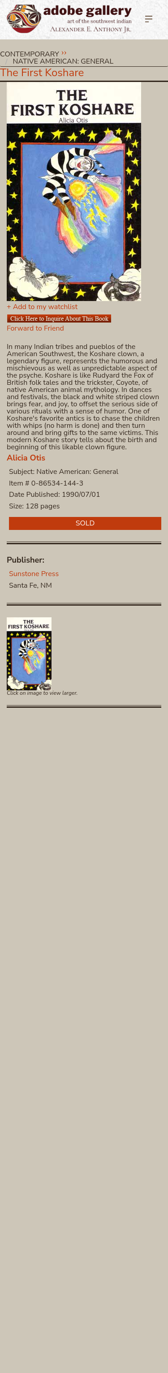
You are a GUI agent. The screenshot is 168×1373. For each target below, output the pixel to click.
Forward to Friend (35, 328)
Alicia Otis (26, 457)
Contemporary (29, 54)
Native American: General (63, 61)
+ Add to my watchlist (42, 306)
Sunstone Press (34, 574)
